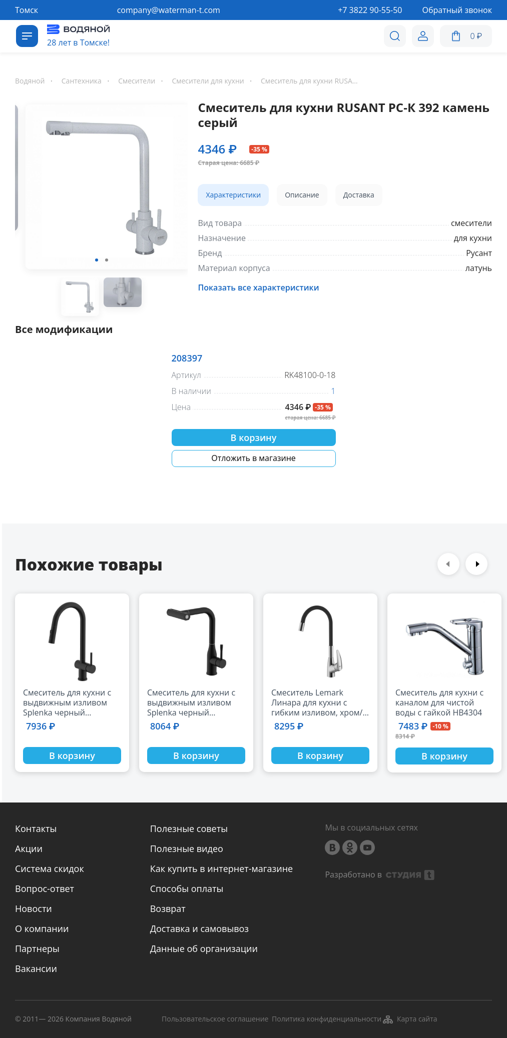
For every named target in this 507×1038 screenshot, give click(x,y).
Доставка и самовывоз (199, 928)
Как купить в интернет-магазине (221, 868)
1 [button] (96, 260)
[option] (101, 189)
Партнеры (37, 948)
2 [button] (106, 260)
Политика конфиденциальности (326, 1019)
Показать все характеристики (258, 287)
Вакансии (36, 968)
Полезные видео (186, 848)
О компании (42, 928)
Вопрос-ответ (44, 888)
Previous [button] (448, 564)
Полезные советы (189, 828)
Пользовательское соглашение (215, 1019)
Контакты (36, 828)
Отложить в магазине (253, 458)
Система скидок (49, 868)
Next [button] (476, 564)
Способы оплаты (187, 888)
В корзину (254, 438)
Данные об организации (204, 948)
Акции (29, 848)
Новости (33, 908)
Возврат (168, 908)
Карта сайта (409, 1020)
